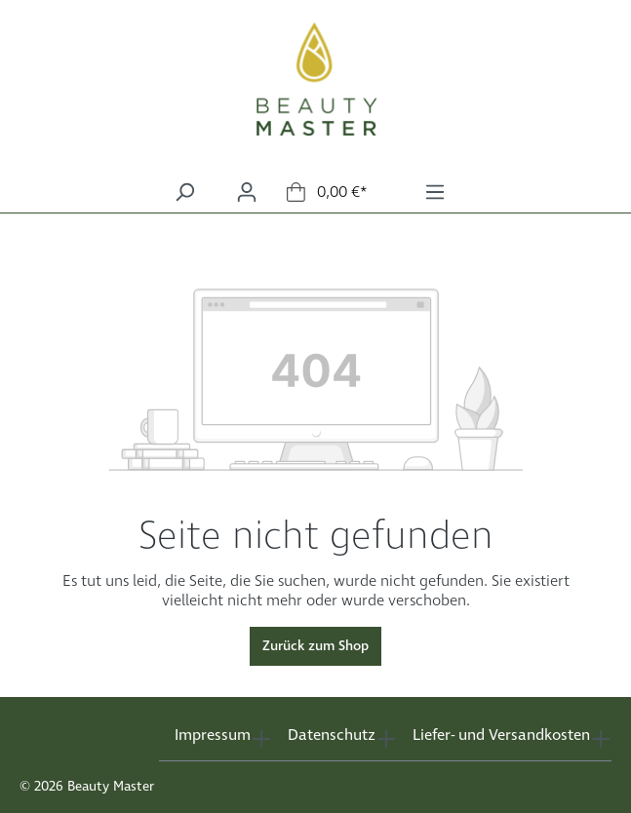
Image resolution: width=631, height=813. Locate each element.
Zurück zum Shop (315, 646)
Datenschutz (331, 735)
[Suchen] (184, 193)
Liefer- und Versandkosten (501, 735)
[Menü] (435, 193)
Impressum (213, 735)
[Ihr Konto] (246, 193)
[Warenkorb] (327, 193)
